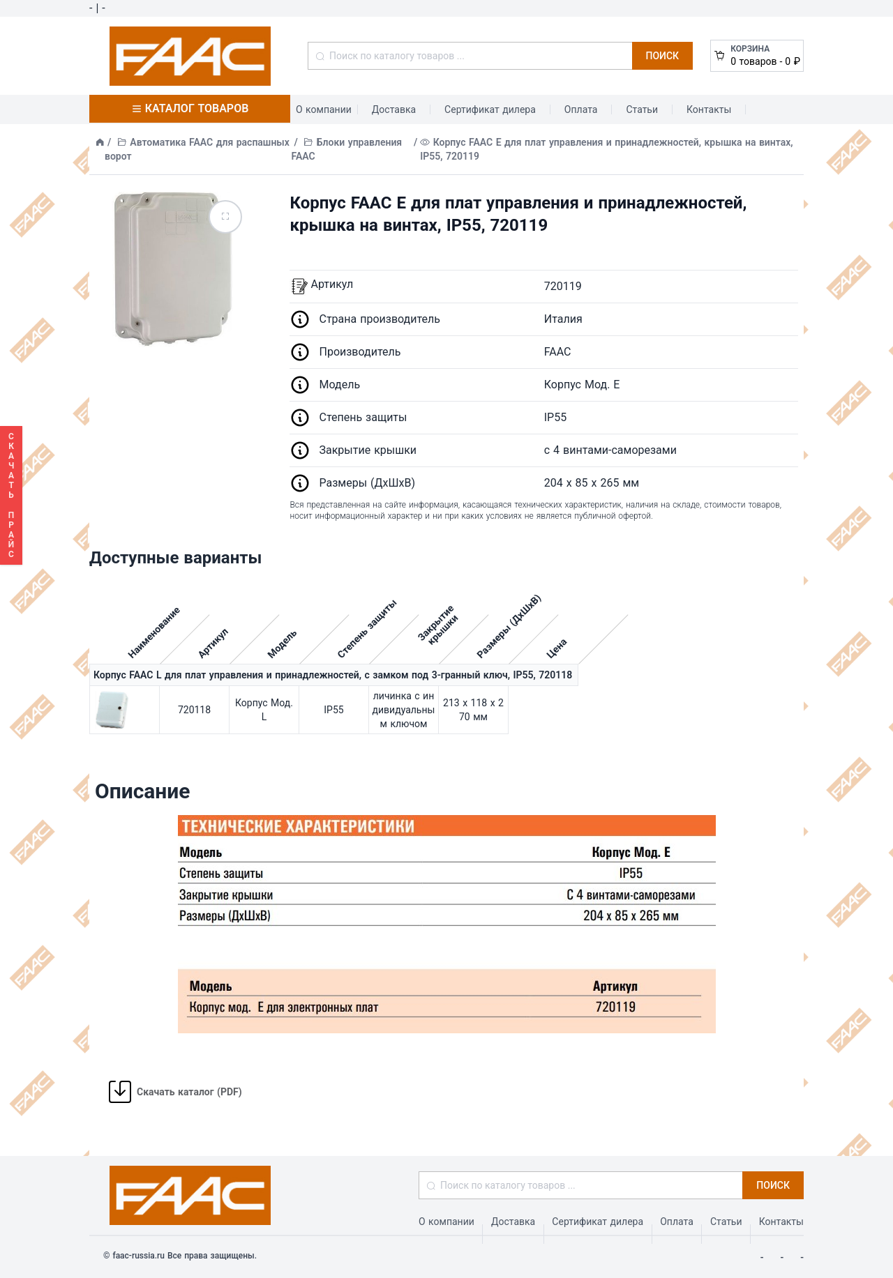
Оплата (581, 109)
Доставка (394, 109)
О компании (324, 109)
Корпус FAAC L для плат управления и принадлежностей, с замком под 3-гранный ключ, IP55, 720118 (332, 674)
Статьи (642, 109)
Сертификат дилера (490, 109)
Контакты (708, 109)
